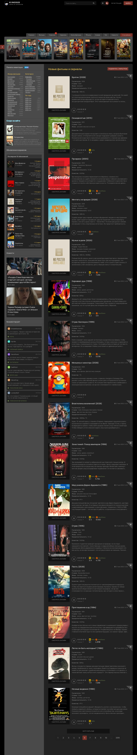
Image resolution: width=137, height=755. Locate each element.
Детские (10, 86)
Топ (106, 35)
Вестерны (11, 81)
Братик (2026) (79, 77)
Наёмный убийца (15, 349)
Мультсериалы (30, 88)
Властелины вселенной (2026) (87, 403)
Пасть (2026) (78, 566)
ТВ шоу (88, 35)
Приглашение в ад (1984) (84, 607)
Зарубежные (30, 81)
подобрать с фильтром (118, 69)
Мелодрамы (12, 98)
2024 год (28, 102)
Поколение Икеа (15, 388)
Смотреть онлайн (59, 110)
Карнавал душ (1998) (82, 281)
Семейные (11, 106)
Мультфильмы (76, 35)
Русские (29, 79)
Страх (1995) (78, 526)
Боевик (10, 79)
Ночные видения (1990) (83, 689)
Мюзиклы (11, 100)
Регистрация (116, 3)
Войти (128, 3)
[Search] (93, 3)
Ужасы (10, 111)
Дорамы (29, 84)
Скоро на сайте (13, 121)
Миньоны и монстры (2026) (85, 362)
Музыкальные (12, 102)
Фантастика (12, 113)
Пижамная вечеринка (17, 401)
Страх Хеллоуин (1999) (83, 322)
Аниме (97, 35)
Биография (11, 77)
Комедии (11, 96)
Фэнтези (10, 115)
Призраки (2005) (80, 158)
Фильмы (42, 35)
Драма (10, 90)
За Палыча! (13, 362)
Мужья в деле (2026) (82, 240)
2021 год (28, 108)
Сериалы (63, 35)
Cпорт (10, 108)
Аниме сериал (30, 90)
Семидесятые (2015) (82, 118)
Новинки (52, 35)
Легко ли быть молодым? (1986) (87, 648)
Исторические (12, 92)
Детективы (11, 84)
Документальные (14, 88)
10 (106, 738)
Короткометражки (14, 94)
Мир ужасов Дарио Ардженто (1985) (89, 485)
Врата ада (13, 375)
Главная (31, 35)
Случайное (126, 35)
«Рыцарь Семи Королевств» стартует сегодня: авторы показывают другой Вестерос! (22, 279)
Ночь (11, 337)
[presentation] (2, 51)
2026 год (28, 98)
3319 (118, 738)
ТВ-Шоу (28, 92)
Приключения (12, 104)
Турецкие (29, 82)
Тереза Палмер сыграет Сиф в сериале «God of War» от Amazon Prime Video (23, 309)
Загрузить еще (88, 731)
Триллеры (11, 109)
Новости (115, 35)
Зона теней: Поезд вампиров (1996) (89, 444)
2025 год (28, 100)
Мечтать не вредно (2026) (85, 199)
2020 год (28, 110)
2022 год (28, 106)
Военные (11, 82)
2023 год (28, 104)
